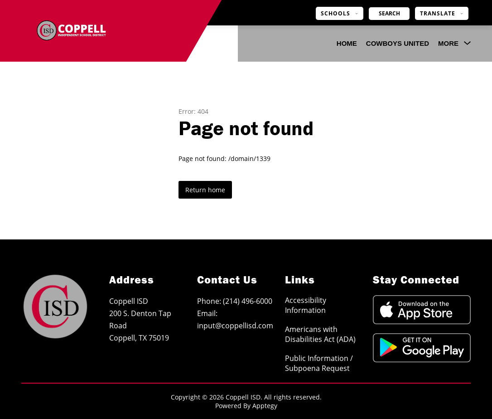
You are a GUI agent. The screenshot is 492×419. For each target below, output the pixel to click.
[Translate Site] (441, 13)
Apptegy (264, 405)
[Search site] (389, 13)
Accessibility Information (305, 305)
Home (347, 43)
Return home (205, 189)
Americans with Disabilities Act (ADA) (320, 334)
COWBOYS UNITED (397, 43)
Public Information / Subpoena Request (319, 363)
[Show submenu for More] (448, 43)
